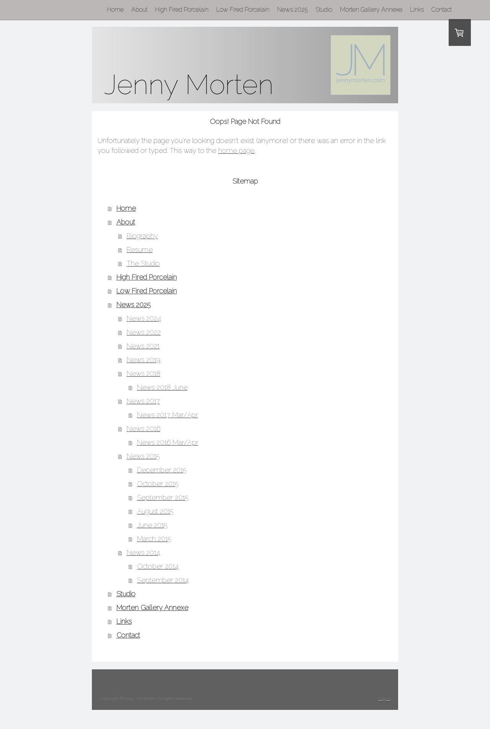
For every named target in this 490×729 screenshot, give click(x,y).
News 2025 (133, 305)
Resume (140, 250)
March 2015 (154, 539)
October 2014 (158, 566)
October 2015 (157, 484)
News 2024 (144, 318)
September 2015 (162, 497)
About (125, 222)
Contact (128, 635)
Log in (384, 698)
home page (236, 150)
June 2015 (152, 525)
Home (126, 208)
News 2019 (143, 360)
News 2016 (143, 429)
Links (124, 621)
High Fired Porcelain (146, 277)
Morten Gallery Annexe (152, 608)
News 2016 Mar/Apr (167, 442)
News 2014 (143, 552)
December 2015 (161, 470)
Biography (142, 236)
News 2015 (143, 456)
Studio (126, 594)
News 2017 (143, 401)
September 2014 (163, 580)
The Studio (143, 263)
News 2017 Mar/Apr (167, 415)
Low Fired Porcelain (146, 291)
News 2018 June (162, 387)
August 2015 (155, 511)
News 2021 (143, 346)
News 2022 (144, 332)
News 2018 (143, 373)
